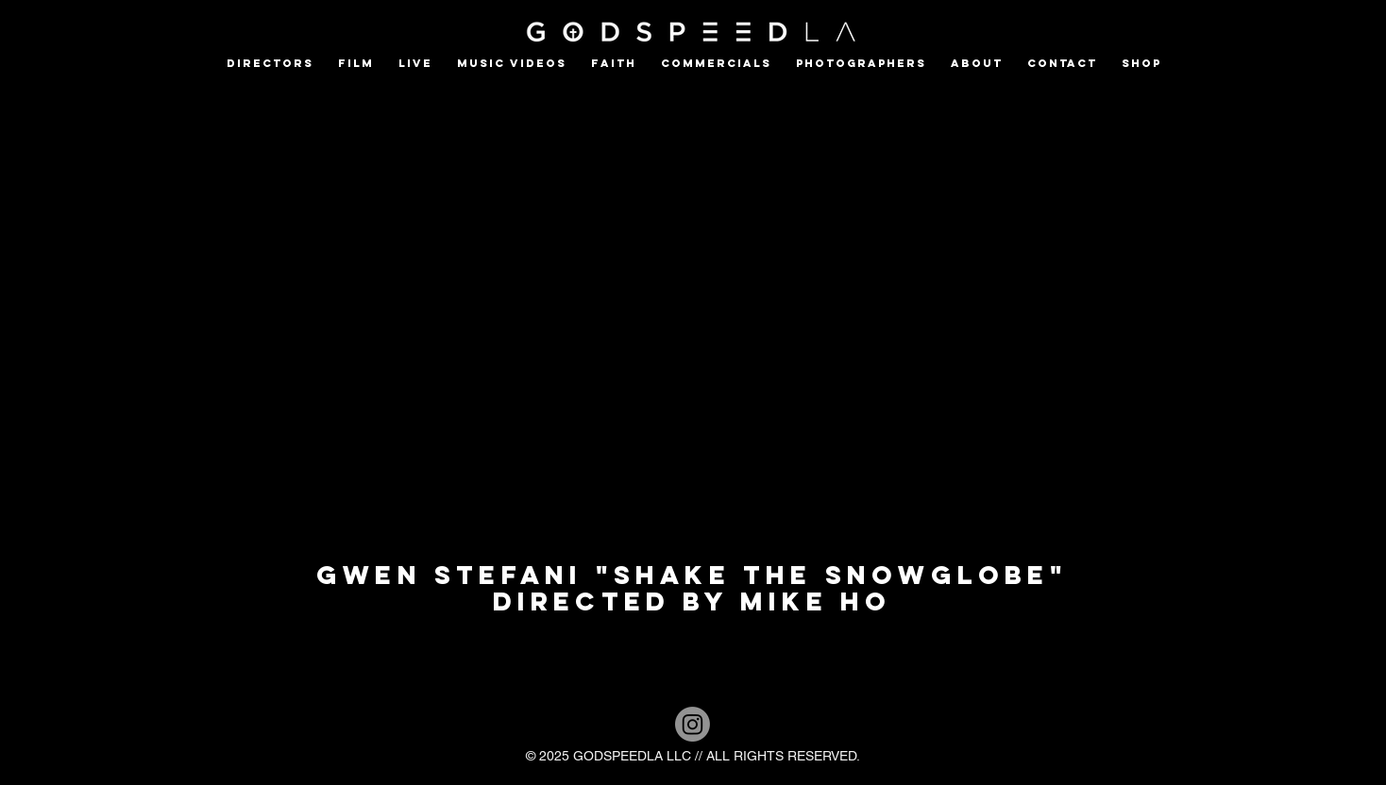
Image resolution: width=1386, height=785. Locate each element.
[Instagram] (692, 724)
